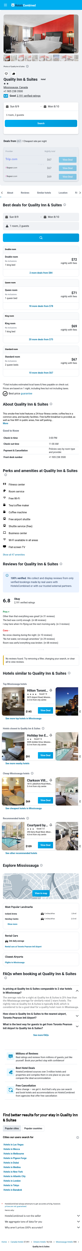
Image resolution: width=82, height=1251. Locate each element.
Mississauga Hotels (64, 1242)
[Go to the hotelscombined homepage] (23, 4)
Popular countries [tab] (33, 1128)
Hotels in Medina (12, 1167)
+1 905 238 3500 (13, 91)
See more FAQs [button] (41, 1035)
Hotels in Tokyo (11, 1185)
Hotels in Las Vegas (13, 1144)
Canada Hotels (17, 1242)
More (5, 423)
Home (4, 1242)
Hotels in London (12, 1181)
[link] (23, 718)
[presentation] (27, 66)
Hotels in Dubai (11, 1162)
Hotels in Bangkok (13, 1190)
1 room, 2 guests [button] (15, 114)
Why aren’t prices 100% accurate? (42, 1227)
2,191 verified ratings (29, 95)
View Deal (45, 710)
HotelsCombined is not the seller (42, 1216)
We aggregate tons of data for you (42, 1222)
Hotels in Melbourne (14, 1153)
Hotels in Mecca (12, 1149)
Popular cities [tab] (12, 1128)
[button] (5, 5)
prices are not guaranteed (15, 1206)
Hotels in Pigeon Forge (15, 1158)
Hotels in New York (13, 1171)
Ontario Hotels (39, 1242)
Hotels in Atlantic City (14, 1176)
